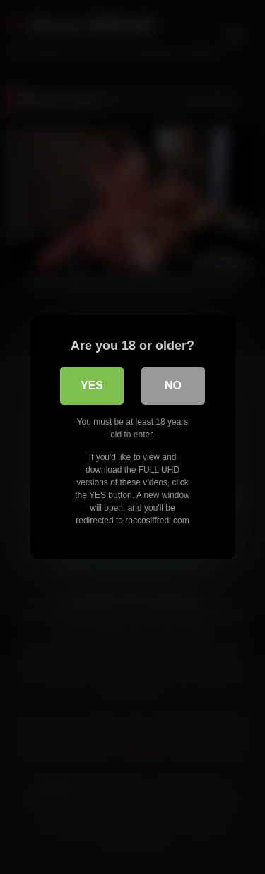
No (173, 386)
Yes (92, 386)
